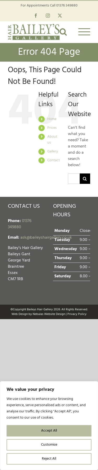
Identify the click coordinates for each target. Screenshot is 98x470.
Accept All (49, 431)
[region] (49, 425)
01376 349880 (67, 6)
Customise (49, 445)
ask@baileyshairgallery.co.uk (46, 237)
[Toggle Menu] (84, 31)
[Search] (85, 178)
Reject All (49, 459)
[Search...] (74, 178)
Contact (53, 160)
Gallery (52, 152)
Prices (52, 128)
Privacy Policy (77, 314)
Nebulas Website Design (49, 314)
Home (51, 119)
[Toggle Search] (63, 32)
